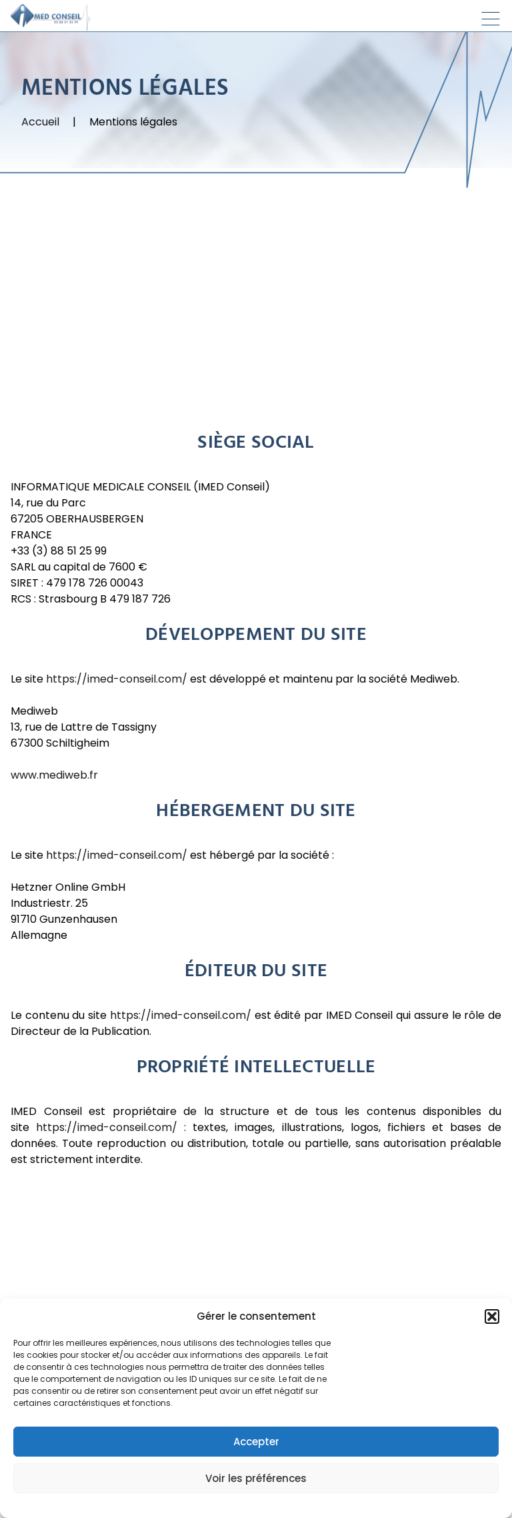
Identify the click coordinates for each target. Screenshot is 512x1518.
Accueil (40, 123)
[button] (492, 1316)
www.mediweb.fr (56, 776)
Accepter (256, 1442)
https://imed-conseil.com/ (116, 680)
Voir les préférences (256, 1478)
